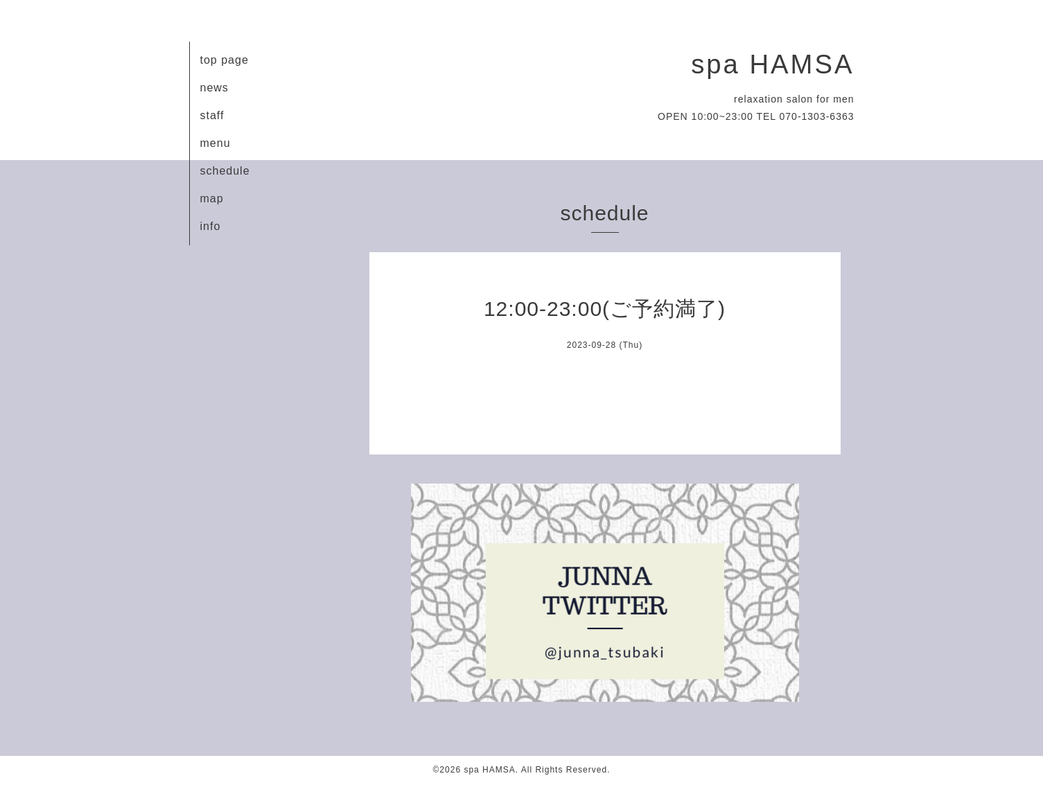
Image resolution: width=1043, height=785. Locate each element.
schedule (225, 171)
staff (212, 115)
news (214, 88)
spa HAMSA (772, 64)
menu (215, 143)
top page (224, 60)
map (212, 198)
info (210, 226)
